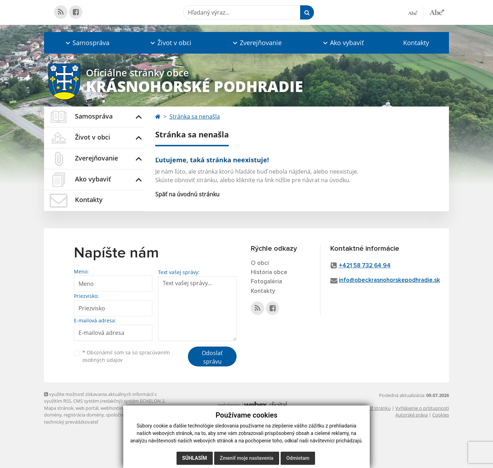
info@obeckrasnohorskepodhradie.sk (389, 280)
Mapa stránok (59, 408)
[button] (86, 43)
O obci (260, 263)
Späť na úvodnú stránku (187, 194)
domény (52, 415)
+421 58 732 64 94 (365, 266)
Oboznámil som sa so (126, 356)
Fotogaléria (266, 282)
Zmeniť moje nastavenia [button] (246, 458)
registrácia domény (84, 415)
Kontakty (416, 42)
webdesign (229, 405)
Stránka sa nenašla (194, 116)
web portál (87, 408)
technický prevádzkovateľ (71, 422)
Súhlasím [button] (194, 458)
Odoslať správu (212, 357)
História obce (269, 273)
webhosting (113, 408)
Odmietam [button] (297, 458)
